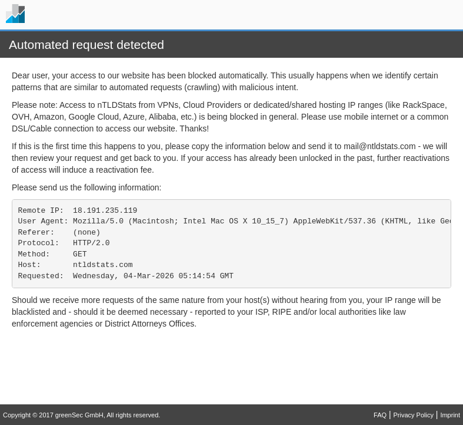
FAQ (380, 415)
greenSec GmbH (79, 415)
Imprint (450, 415)
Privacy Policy (413, 415)
